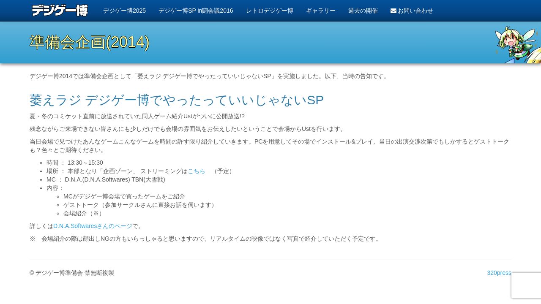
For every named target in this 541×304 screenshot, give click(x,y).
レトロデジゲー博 (269, 10)
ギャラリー (321, 10)
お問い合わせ (412, 10)
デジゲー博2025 (124, 10)
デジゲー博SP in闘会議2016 (195, 10)
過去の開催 (363, 10)
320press (499, 272)
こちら (196, 171)
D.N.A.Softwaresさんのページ (92, 226)
